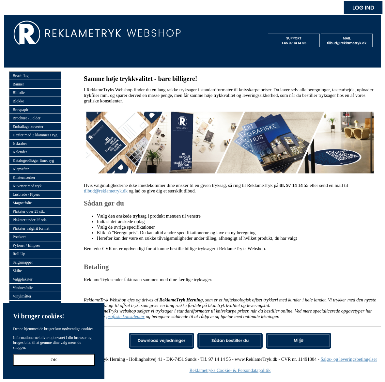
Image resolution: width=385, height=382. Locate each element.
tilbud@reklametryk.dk (106, 190)
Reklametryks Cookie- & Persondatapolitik (229, 370)
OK (54, 359)
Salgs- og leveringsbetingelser (348, 359)
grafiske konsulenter (125, 316)
